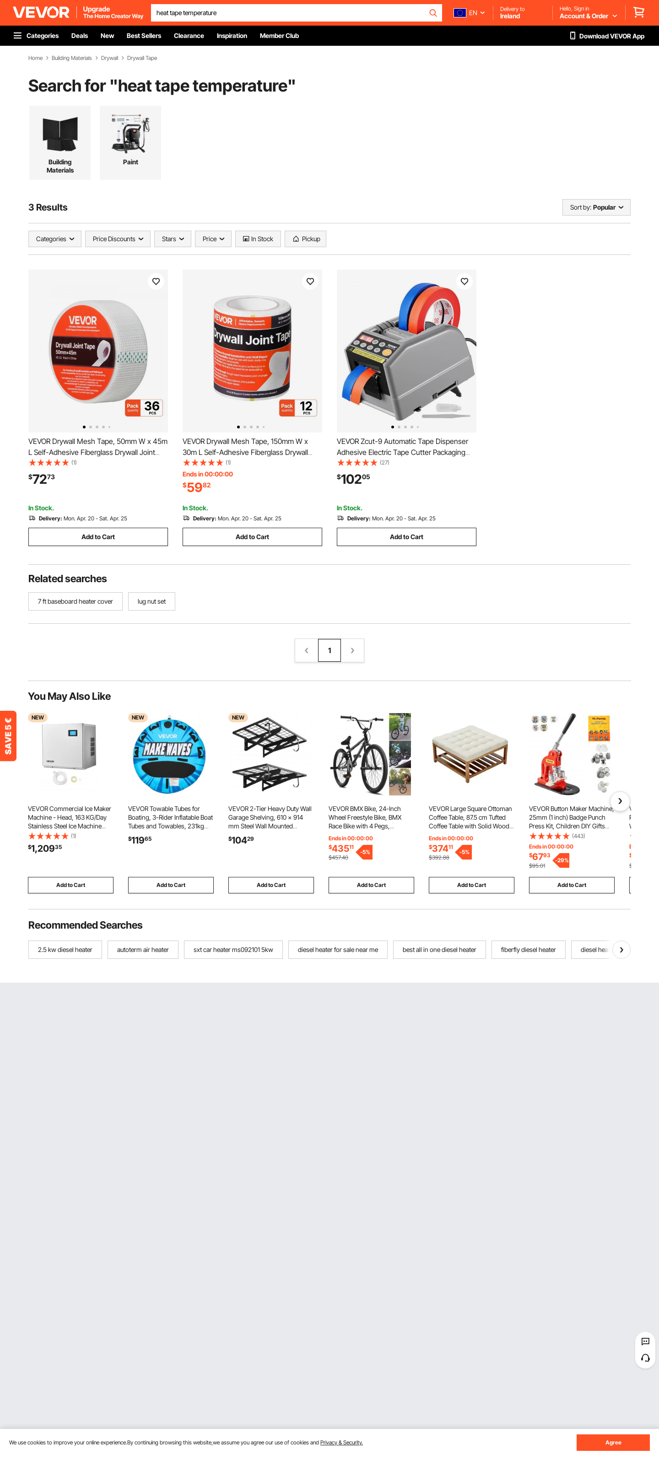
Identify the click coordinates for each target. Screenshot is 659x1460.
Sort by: (580, 207)
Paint (130, 162)
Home (35, 58)
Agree (613, 1442)
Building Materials (72, 58)
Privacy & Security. (341, 1442)
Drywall (109, 58)
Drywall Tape (142, 58)
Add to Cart (98, 537)
